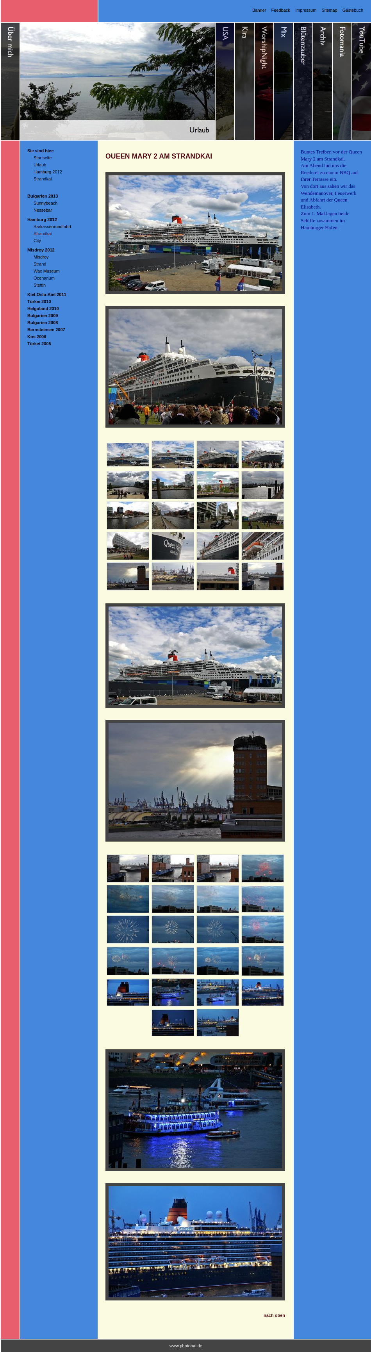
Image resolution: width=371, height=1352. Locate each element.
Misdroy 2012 (41, 250)
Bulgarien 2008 (42, 322)
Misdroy (41, 257)
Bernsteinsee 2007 (46, 329)
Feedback (280, 10)
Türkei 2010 (39, 301)
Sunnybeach (45, 203)
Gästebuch (352, 10)
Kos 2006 (36, 336)
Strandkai (43, 179)
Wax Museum (47, 271)
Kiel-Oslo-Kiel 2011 (46, 294)
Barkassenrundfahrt (52, 226)
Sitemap (329, 10)
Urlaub (40, 164)
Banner (259, 10)
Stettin (40, 285)
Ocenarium (44, 278)
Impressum (305, 10)
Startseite (43, 157)
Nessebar (43, 210)
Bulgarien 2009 (42, 315)
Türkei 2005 (39, 343)
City (37, 240)
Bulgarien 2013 (42, 196)
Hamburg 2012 (48, 171)
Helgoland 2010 (43, 308)
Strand (40, 264)
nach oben (274, 1315)
